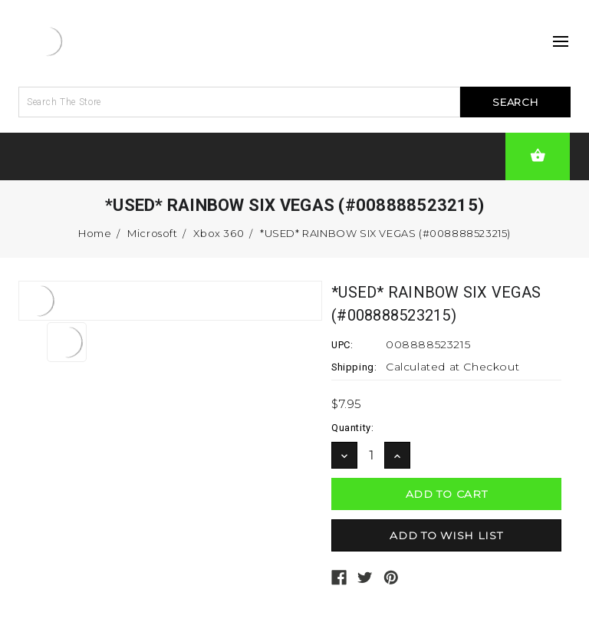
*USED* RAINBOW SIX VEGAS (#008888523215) (385, 233)
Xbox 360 (218, 233)
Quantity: (352, 427)
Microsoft (152, 233)
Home (94, 233)
